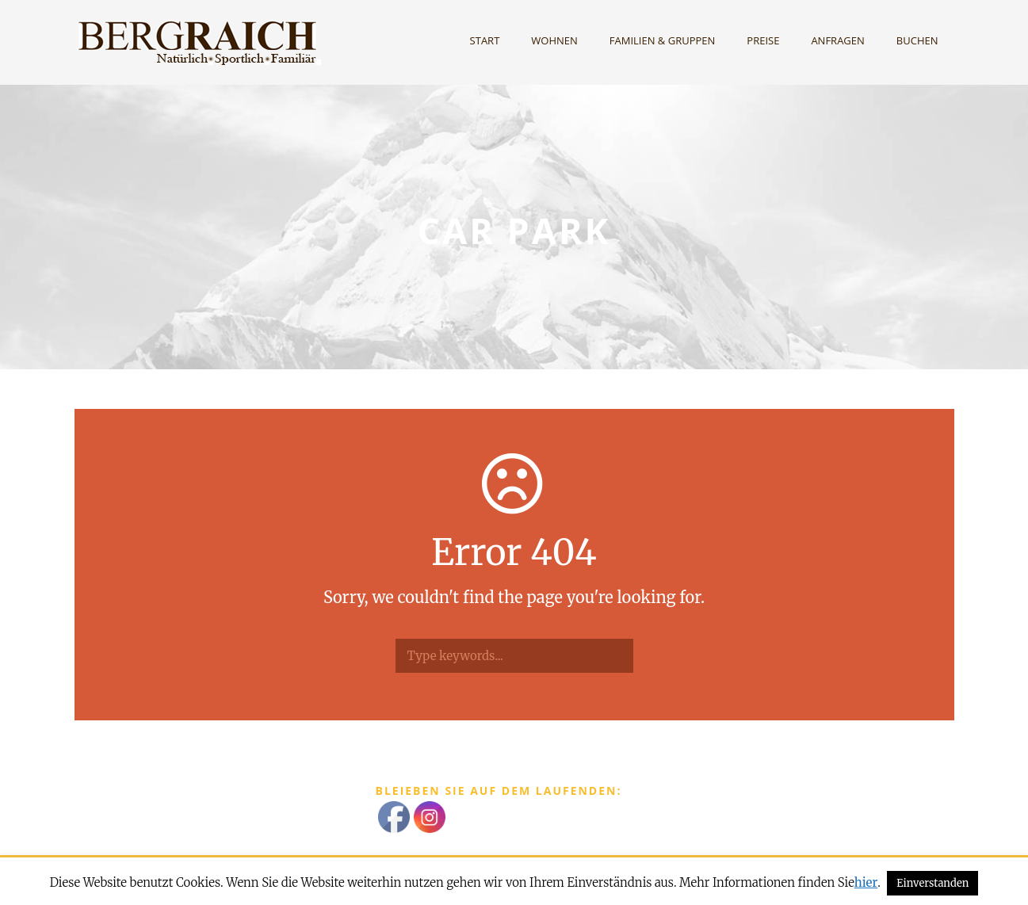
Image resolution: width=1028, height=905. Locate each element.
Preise (763, 40)
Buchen (917, 40)
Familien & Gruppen (663, 40)
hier (865, 882)
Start (485, 40)
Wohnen (554, 40)
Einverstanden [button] (932, 883)
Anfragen (837, 40)
